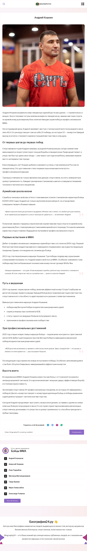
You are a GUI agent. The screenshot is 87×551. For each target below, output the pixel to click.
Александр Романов (17, 494)
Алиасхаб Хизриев (16, 464)
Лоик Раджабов (15, 470)
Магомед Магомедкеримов (19, 476)
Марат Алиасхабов (16, 488)
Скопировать (77, 432)
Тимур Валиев (14, 482)
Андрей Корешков (16, 458)
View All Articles (12, 501)
